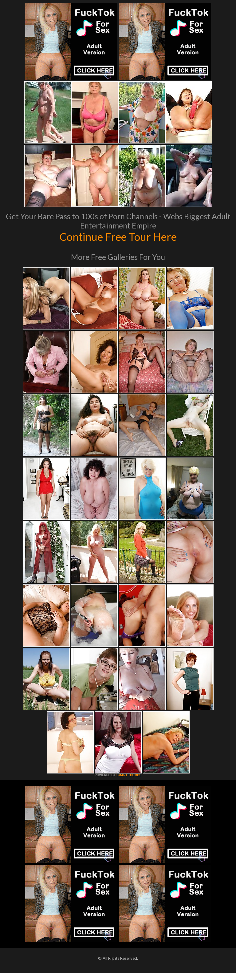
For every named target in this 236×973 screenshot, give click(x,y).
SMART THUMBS (128, 775)
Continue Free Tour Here (118, 236)
